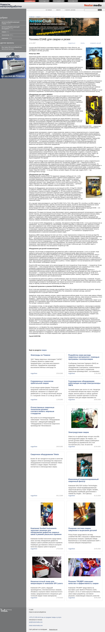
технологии (7, 35)
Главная (31, 17)
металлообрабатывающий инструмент (10, 27)
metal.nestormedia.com (36, 625)
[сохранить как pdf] (94, 43)
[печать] (81, 43)
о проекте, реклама (70, 10)
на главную (49, 10)
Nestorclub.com (53, 629)
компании (7, 38)
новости (58, 10)
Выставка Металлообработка (12, 47)
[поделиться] (71, 43)
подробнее (34, 373)
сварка (5, 32)
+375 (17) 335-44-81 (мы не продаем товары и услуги (45, 617)
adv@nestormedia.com (36, 622)
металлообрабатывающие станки (10, 23)
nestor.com (29, 1)
